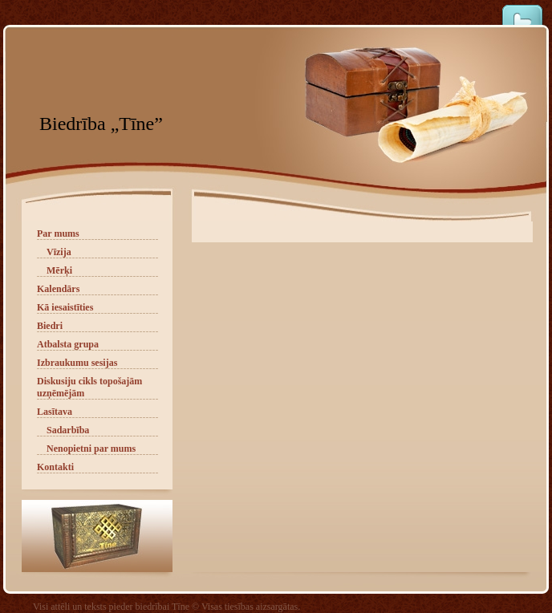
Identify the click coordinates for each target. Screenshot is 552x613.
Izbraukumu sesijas (77, 362)
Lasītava (54, 411)
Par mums (58, 233)
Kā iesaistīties (65, 307)
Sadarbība (68, 430)
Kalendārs (58, 288)
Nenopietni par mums (91, 448)
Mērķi (59, 270)
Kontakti (55, 467)
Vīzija (59, 252)
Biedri (50, 325)
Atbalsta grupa (68, 344)
